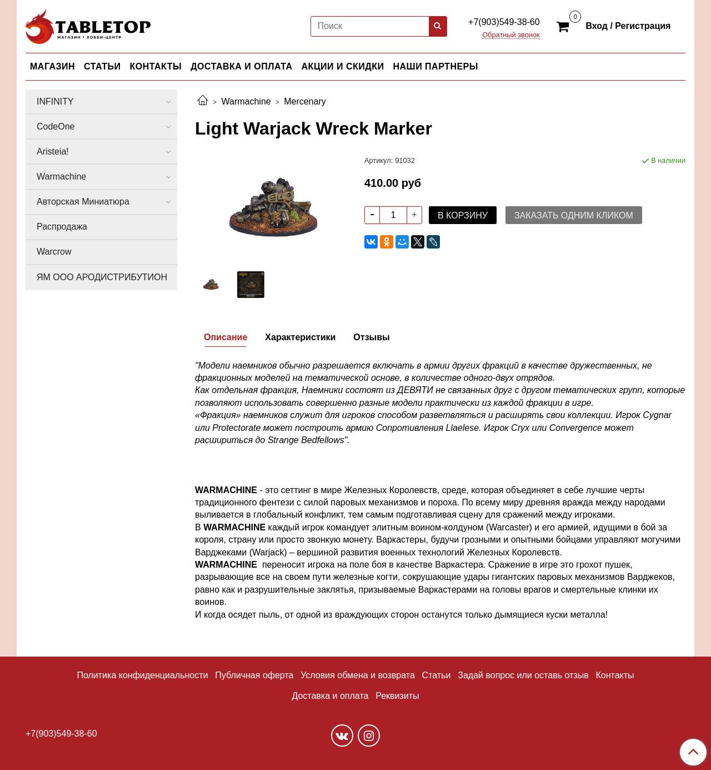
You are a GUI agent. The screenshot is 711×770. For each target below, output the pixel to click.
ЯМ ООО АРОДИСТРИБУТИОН (102, 277)
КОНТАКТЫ (156, 66)
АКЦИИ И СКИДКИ (343, 66)
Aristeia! (53, 151)
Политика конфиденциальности (142, 675)
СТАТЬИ (102, 66)
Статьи (436, 675)
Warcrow (54, 251)
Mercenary (305, 101)
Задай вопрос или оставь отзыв (523, 675)
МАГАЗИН (52, 66)
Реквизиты (397, 696)
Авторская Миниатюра (83, 201)
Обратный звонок (511, 35)
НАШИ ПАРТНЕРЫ (435, 66)
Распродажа (62, 226)
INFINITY (55, 101)
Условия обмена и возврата (358, 675)
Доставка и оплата (330, 696)
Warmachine (246, 101)
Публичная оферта (254, 675)
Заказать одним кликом (573, 215)
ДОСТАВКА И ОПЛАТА (241, 66)
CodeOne (56, 126)
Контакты (614, 675)
